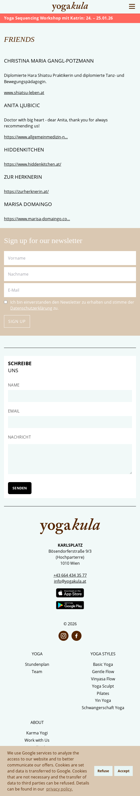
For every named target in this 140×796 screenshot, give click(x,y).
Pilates (103, 693)
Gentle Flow (103, 671)
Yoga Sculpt (103, 686)
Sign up (17, 321)
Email (14, 411)
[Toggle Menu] (132, 6)
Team (37, 671)
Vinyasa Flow (103, 679)
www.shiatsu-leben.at (24, 92)
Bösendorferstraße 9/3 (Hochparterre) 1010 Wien (70, 557)
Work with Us (37, 740)
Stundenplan (37, 664)
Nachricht (19, 437)
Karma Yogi (37, 733)
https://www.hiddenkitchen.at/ (32, 164)
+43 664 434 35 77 (70, 575)
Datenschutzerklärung (31, 308)
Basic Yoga (103, 664)
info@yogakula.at (70, 581)
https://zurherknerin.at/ (26, 191)
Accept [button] (124, 770)
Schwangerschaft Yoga (103, 707)
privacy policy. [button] (59, 789)
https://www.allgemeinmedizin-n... (36, 137)
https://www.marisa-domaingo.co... (37, 219)
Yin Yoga (103, 700)
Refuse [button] (103, 770)
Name (14, 385)
